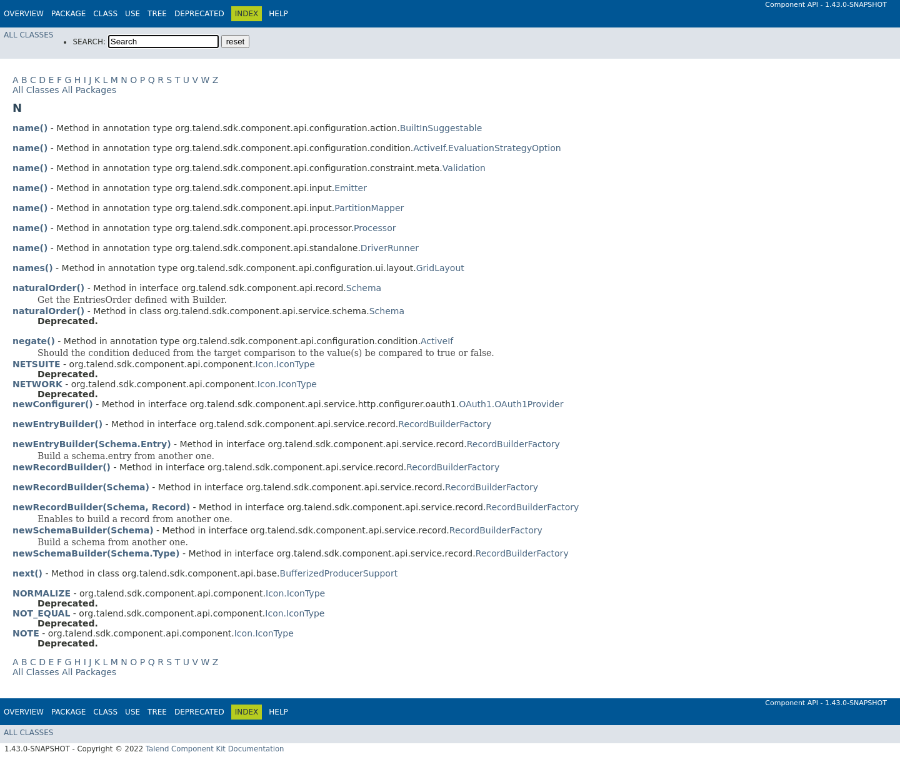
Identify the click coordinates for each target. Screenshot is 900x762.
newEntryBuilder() (57, 424)
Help (278, 13)
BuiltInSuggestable (441, 128)
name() (30, 128)
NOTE (25, 633)
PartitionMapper (369, 208)
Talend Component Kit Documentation (215, 749)
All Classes (28, 35)
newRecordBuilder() (61, 467)
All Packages (89, 90)
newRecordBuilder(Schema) (80, 487)
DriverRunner (390, 248)
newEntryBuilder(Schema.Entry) (91, 444)
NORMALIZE (41, 593)
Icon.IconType (285, 364)
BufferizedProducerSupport (339, 573)
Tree (157, 13)
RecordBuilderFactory (444, 424)
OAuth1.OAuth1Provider (511, 404)
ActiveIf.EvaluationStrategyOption (487, 148)
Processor (375, 228)
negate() (33, 341)
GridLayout (440, 268)
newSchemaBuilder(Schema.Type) (95, 553)
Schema (363, 288)
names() (32, 268)
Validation (464, 168)
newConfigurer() (52, 404)
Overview (24, 13)
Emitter (350, 188)
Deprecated (199, 13)
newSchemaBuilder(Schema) (83, 530)
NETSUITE (36, 364)
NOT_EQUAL (41, 613)
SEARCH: (89, 41)
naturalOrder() (48, 288)
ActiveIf (437, 341)
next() (27, 573)
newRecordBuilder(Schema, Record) (101, 507)
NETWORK (37, 384)
